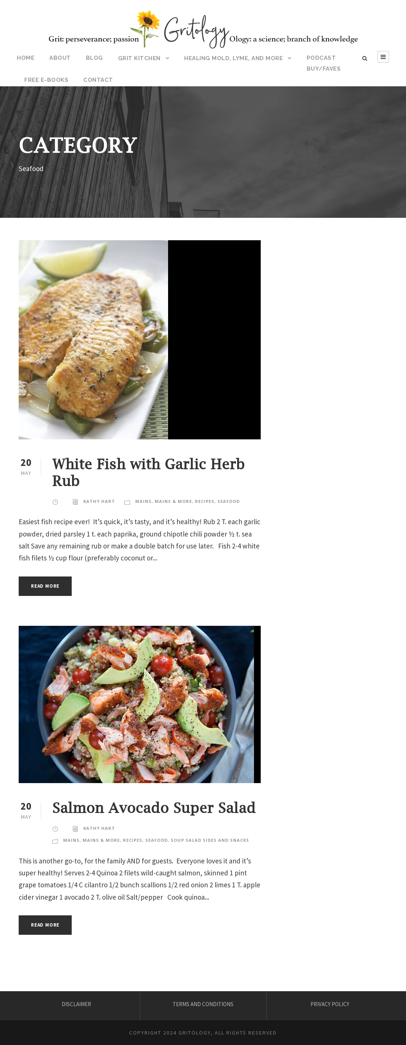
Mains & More (173, 501)
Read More (45, 586)
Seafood (228, 501)
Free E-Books (46, 80)
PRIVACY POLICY (329, 1004)
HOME (25, 58)
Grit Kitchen (139, 58)
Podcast (321, 58)
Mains (143, 501)
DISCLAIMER (76, 1004)
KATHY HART (99, 501)
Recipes (204, 501)
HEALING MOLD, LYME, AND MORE (233, 58)
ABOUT (60, 58)
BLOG (94, 58)
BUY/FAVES (324, 68)
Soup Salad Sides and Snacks (210, 840)
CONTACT (98, 80)
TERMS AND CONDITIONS (203, 1004)
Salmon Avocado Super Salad (154, 808)
